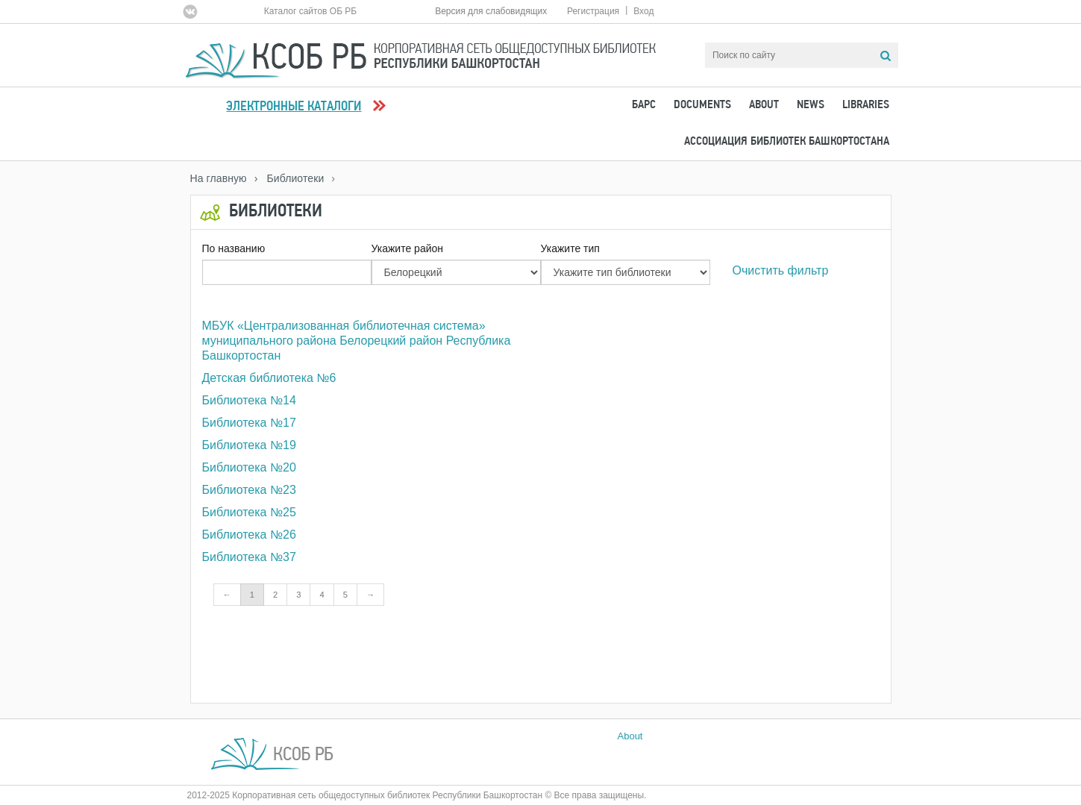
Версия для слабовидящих (491, 11)
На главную (218, 178)
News (810, 105)
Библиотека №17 (249, 422)
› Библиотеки (289, 178)
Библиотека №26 (249, 534)
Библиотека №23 (249, 489)
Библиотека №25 (249, 512)
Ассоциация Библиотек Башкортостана (786, 142)
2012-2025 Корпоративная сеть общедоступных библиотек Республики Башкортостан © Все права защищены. (417, 795)
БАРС (644, 105)
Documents (702, 105)
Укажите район (408, 248)
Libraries (865, 105)
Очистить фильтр (781, 270)
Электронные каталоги (293, 107)
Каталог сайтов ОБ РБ (310, 11)
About (764, 105)
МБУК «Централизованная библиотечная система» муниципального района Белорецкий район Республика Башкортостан (356, 340)
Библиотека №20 (249, 467)
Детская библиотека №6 (269, 378)
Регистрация (593, 11)
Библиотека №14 (249, 400)
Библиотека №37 (249, 557)
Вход (643, 11)
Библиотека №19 (249, 445)
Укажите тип (570, 248)
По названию (234, 248)
